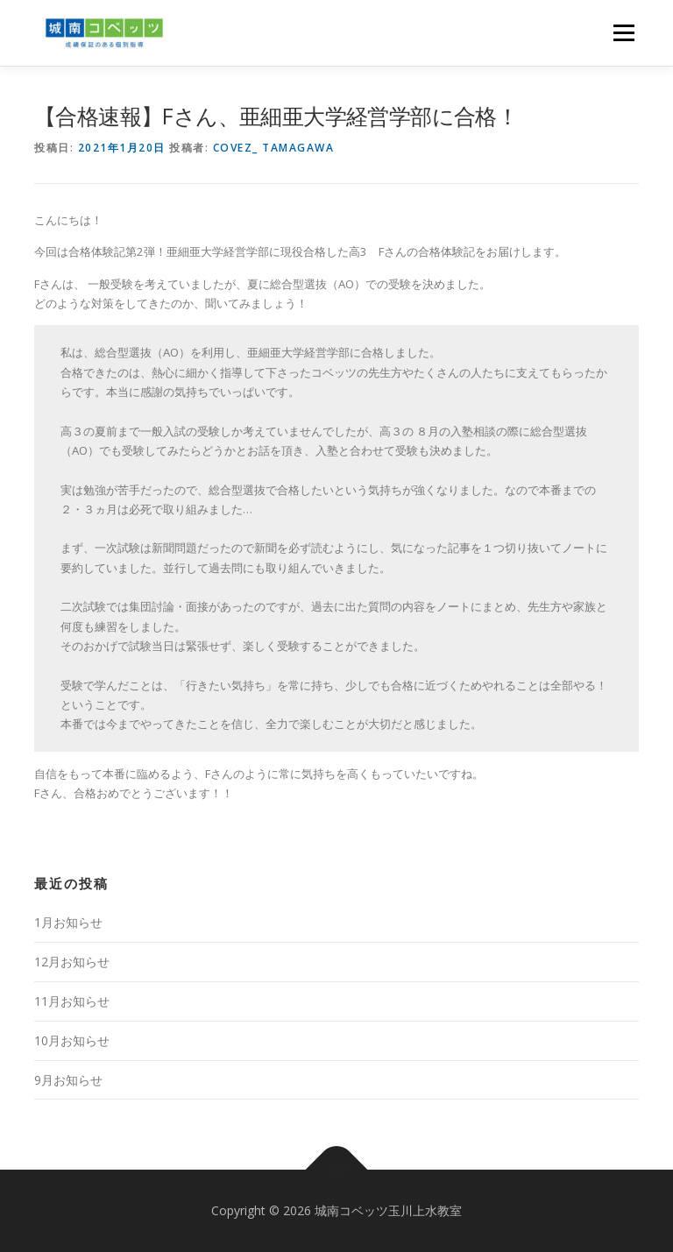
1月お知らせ (68, 922)
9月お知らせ (68, 1080)
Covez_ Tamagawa (274, 147)
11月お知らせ (72, 1001)
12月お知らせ (72, 961)
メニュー (623, 32)
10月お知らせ (72, 1040)
